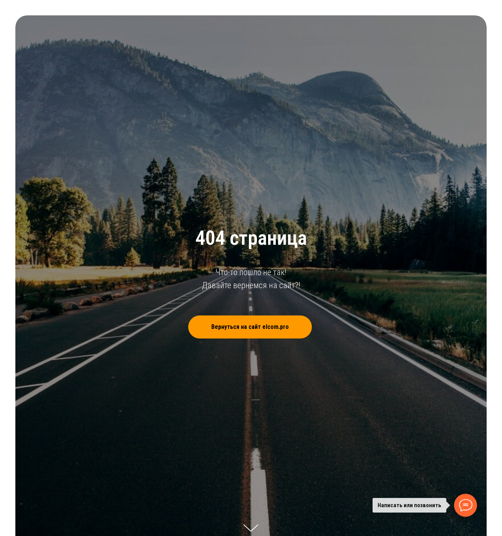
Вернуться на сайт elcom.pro (261, 327)
